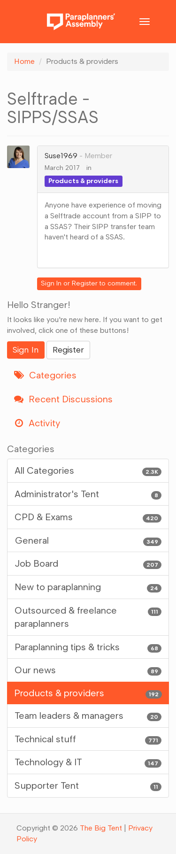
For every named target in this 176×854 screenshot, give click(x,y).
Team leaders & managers (88, 716)
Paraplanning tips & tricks (88, 647)
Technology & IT (88, 762)
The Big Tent (101, 827)
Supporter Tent (88, 785)
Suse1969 (61, 155)
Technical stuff (88, 739)
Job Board (88, 563)
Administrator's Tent (88, 494)
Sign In (51, 283)
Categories (45, 375)
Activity (37, 423)
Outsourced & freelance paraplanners (88, 617)
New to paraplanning (88, 587)
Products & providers (83, 181)
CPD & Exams (88, 517)
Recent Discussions (63, 399)
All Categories (88, 470)
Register (85, 283)
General (88, 540)
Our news (88, 670)
